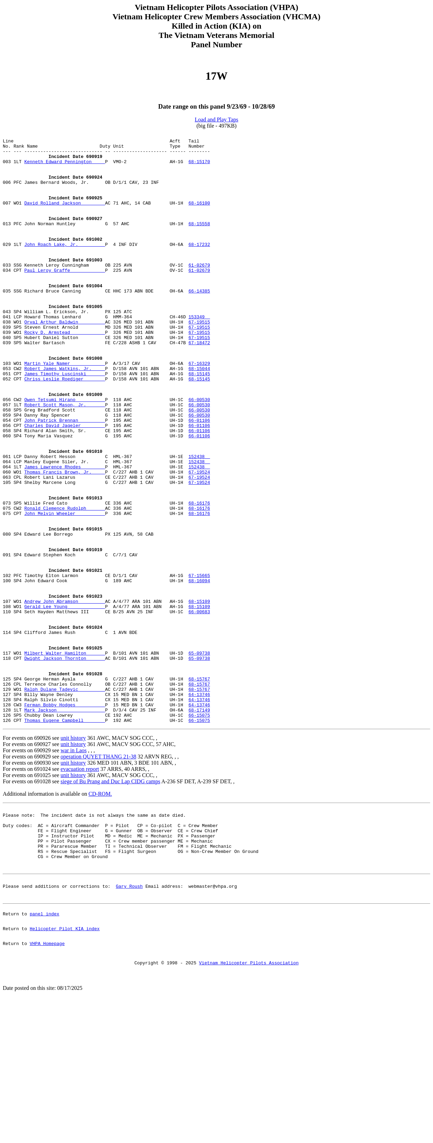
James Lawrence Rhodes (64, 534)
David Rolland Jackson (64, 217)
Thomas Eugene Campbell (64, 838)
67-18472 (199, 385)
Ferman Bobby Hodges (64, 819)
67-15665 (199, 664)
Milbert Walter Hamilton (64, 757)
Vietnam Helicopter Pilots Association (249, 1103)
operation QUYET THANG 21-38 (98, 874)
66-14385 (199, 323)
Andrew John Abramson (64, 695)
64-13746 (199, 807)
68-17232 (199, 267)
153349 (199, 354)
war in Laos (74, 868)
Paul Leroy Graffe (64, 298)
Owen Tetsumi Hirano (64, 453)
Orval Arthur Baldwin (64, 360)
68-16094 (199, 670)
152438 (199, 521)
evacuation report (80, 887)
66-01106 (199, 478)
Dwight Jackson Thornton (64, 764)
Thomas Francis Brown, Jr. (64, 540)
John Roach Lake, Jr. (64, 267)
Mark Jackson (64, 826)
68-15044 (199, 416)
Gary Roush (129, 1017)
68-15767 (199, 788)
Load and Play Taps (216, 119)
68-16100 (199, 217)
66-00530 (199, 453)
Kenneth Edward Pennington (64, 168)
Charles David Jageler (64, 484)
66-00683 (199, 708)
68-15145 (199, 422)
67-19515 (199, 360)
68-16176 (199, 577)
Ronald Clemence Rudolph (64, 583)
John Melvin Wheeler (64, 590)
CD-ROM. (100, 912)
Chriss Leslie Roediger (64, 428)
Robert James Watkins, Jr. (64, 416)
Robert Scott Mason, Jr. (64, 459)
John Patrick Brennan (64, 478)
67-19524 (199, 540)
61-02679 (199, 292)
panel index (44, 1048)
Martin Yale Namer (64, 410)
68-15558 (199, 242)
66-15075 (199, 832)
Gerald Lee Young (64, 701)
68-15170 (199, 168)
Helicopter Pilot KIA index (65, 1065)
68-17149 (199, 826)
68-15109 (199, 695)
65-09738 (199, 757)
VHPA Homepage (47, 1082)
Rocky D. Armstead (64, 372)
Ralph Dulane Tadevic (64, 801)
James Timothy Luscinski (64, 422)
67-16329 (199, 410)
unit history (73, 856)
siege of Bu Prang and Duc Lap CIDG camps (110, 899)
